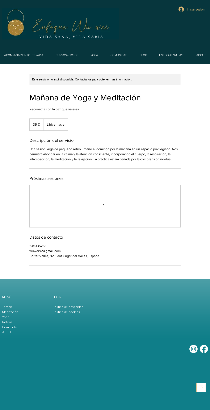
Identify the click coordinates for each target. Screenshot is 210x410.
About (6, 332)
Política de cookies (66, 312)
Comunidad (10, 327)
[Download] (201, 387)
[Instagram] (193, 349)
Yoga (5, 317)
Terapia (7, 307)
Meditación (10, 312)
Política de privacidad (67, 307)
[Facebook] (204, 349)
